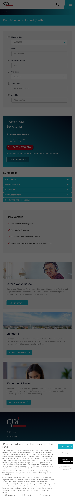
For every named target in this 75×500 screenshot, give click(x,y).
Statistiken (28, 493)
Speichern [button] (66, 451)
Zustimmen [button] (67, 444)
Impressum (66, 467)
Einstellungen (34, 488)
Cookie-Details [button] (65, 464)
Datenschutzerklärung (44, 486)
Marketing (45, 493)
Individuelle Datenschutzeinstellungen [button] (67, 458)
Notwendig (10, 493)
